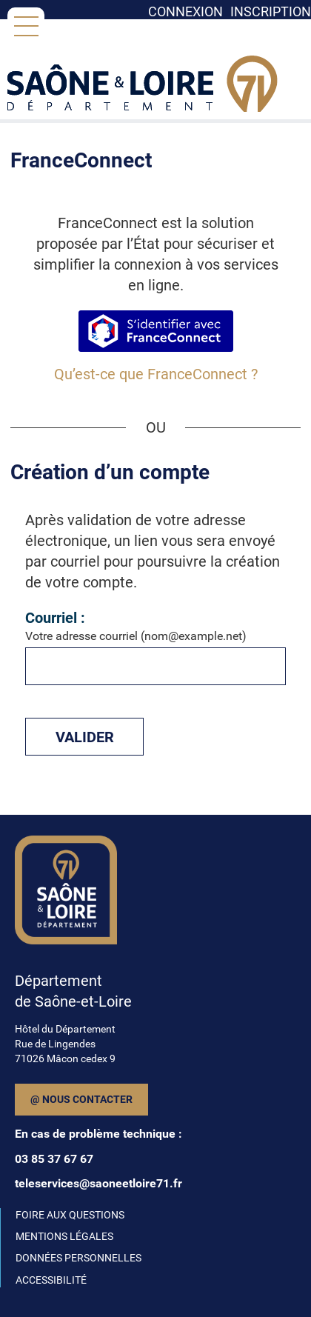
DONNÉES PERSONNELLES (78, 1258)
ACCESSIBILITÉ (51, 1280)
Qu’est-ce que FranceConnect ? (156, 374)
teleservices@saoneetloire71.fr (98, 1183)
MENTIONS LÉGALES (64, 1236)
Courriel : (55, 618)
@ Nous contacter (81, 1099)
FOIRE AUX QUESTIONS (70, 1215)
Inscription (270, 11)
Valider (85, 737)
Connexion (185, 11)
